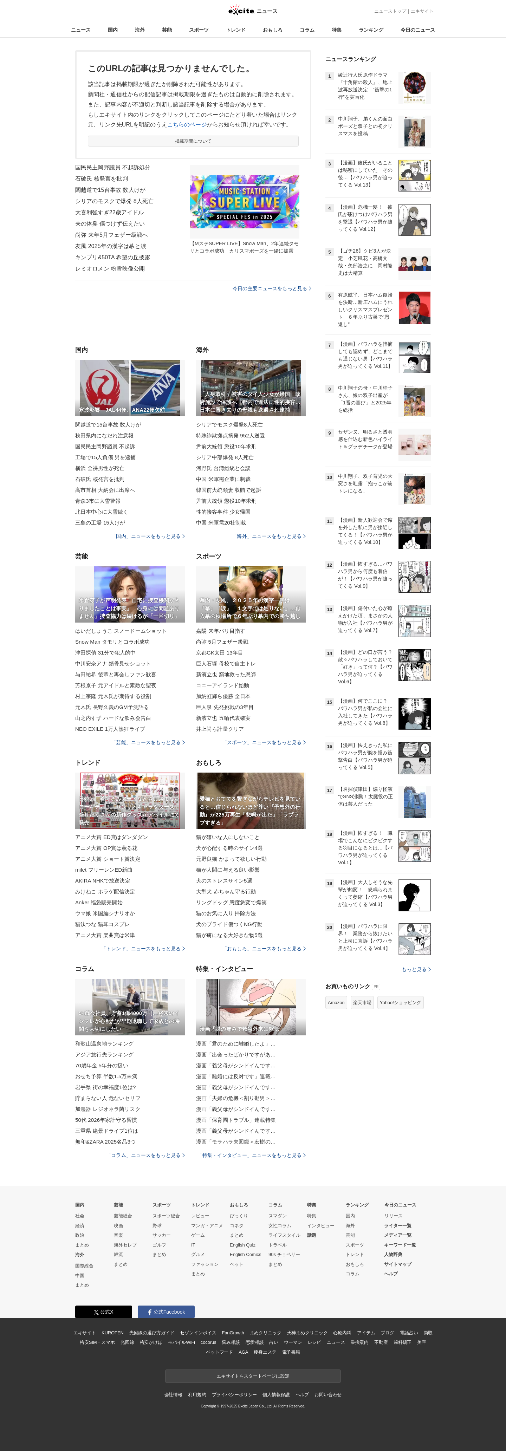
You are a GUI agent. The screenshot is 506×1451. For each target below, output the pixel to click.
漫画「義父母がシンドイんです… (236, 1065)
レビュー (200, 1215)
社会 (79, 1215)
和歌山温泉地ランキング (104, 1044)
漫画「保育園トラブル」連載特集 (236, 1120)
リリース (393, 1215)
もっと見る (416, 969)
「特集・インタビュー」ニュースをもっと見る (251, 1155)
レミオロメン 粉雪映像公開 (110, 269)
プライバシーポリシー (234, 1394)
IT (193, 1245)
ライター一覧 (397, 1225)
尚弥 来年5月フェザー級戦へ (111, 235)
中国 (79, 1275)
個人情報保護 (276, 1394)
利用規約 (197, 1394)
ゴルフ (159, 1245)
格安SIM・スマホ (97, 1342)
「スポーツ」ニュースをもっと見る (264, 742)
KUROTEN (113, 1332)
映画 (118, 1225)
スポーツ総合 (166, 1215)
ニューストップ (390, 11)
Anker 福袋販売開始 (99, 902)
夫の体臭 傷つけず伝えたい (110, 224)
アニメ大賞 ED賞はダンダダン (111, 837)
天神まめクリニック (307, 1332)
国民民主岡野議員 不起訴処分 (112, 167)
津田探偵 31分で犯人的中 (105, 653)
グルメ (198, 1254)
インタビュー (321, 1225)
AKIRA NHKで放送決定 (102, 881)
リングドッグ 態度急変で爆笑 (231, 902)
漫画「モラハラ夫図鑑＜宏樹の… (236, 1142)
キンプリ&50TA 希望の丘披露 (112, 257)
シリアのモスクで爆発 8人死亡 (114, 201)
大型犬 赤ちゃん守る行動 (226, 891)
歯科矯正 (402, 1342)
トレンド (236, 30)
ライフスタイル (284, 1235)
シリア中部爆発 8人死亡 (225, 457)
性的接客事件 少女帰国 (223, 512)
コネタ (237, 1225)
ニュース (81, 30)
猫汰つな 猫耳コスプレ (102, 924)
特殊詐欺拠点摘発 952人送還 (230, 435)
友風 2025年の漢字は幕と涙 (110, 246)
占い (273, 1342)
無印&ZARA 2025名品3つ (105, 1142)
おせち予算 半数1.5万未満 (106, 1076)
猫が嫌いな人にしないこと (228, 837)
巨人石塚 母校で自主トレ (226, 663)
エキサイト (422, 11)
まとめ (82, 1245)
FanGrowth (233, 1332)
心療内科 (342, 1332)
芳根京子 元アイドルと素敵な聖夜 (115, 685)
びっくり (239, 1215)
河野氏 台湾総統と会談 (223, 468)
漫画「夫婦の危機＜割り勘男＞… (236, 1098)
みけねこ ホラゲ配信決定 (105, 891)
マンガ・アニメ (207, 1225)
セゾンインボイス (198, 1332)
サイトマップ (397, 1264)
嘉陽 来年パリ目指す (220, 631)
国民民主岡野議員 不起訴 (105, 446)
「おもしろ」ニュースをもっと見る (264, 948)
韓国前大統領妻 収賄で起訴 (228, 490)
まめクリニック (265, 1332)
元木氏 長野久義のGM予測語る (112, 707)
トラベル (277, 1245)
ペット (237, 1264)
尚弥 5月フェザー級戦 (222, 642)
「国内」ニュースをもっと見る (148, 536)
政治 (79, 1235)
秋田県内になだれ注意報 (104, 435)
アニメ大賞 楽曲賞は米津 (105, 935)
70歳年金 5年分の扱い (101, 1065)
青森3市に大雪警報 (98, 501)
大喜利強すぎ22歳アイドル (109, 212)
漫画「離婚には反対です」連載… (236, 1076)
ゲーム (198, 1235)
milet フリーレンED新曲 (103, 870)
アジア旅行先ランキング (104, 1055)
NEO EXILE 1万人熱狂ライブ (110, 729)
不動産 (381, 1342)
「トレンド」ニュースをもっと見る (143, 948)
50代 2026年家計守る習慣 (106, 1120)
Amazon (336, 1002)
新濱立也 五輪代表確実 (223, 718)
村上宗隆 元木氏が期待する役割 (113, 696)
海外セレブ (125, 1245)
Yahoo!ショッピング (400, 1002)
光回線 (127, 1342)
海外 (140, 30)
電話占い (409, 1332)
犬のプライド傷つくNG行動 (229, 924)
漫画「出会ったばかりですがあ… (236, 1055)
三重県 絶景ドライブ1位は (106, 1131)
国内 (113, 30)
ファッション (205, 1264)
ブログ (387, 1332)
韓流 (118, 1254)
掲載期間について (193, 141)
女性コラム (279, 1225)
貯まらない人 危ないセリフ (108, 1098)
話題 (311, 1235)
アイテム (366, 1332)
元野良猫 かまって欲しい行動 (231, 859)
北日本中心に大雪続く (101, 512)
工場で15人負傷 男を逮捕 (105, 457)
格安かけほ (151, 1342)
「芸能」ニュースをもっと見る (148, 742)
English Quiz (242, 1245)
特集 (337, 30)
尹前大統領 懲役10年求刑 (226, 446)
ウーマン (293, 1342)
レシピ (315, 1342)
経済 (79, 1225)
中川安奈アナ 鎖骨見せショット (113, 663)
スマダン (277, 1215)
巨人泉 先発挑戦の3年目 (225, 707)
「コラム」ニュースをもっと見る (145, 1155)
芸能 (167, 30)
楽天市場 (362, 1002)
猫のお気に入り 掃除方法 (226, 913)
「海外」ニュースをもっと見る (269, 536)
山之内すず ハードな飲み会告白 (113, 718)
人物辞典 (393, 1254)
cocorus (208, 1342)
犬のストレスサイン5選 (224, 881)
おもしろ (273, 30)
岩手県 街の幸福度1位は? (105, 1087)
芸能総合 (123, 1215)
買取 (428, 1332)
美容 (421, 1342)
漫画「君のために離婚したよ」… (236, 1044)
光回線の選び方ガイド (152, 1332)
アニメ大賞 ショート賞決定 (108, 859)
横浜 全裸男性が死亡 (99, 468)
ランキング (371, 30)
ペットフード (219, 1352)
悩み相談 (231, 1342)
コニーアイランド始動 (222, 685)
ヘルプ (391, 1273)
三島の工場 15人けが (100, 523)
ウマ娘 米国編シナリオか (105, 913)
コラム (307, 30)
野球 (157, 1225)
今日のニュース (418, 30)
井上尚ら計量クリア (220, 729)
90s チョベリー (284, 1254)
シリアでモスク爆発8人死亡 (229, 425)
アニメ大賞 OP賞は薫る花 (106, 848)
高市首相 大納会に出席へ (105, 490)
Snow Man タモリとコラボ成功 (112, 642)
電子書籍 (291, 1352)
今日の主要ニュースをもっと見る (272, 288)
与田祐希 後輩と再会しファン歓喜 (115, 674)
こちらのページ (187, 125)
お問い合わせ (328, 1394)
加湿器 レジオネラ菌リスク (108, 1109)
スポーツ (199, 30)
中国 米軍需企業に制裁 (223, 479)
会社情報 (173, 1394)
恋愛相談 (255, 1342)
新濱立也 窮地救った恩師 (226, 674)
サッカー (162, 1235)
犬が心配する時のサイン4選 (229, 848)
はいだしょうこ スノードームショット (121, 631)
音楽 (118, 1235)
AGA (243, 1352)
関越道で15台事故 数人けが (110, 190)
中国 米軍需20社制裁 (221, 523)
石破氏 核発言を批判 (101, 179)
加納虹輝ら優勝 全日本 (223, 696)
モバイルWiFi (181, 1342)
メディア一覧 (397, 1235)
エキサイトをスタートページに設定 (253, 1376)
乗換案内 (360, 1342)
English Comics (245, 1254)
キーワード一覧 (400, 1245)
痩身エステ (265, 1352)
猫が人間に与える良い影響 (228, 870)
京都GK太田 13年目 (219, 653)
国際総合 (84, 1265)
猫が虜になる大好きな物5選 (229, 935)
